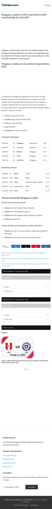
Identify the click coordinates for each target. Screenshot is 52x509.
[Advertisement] (26, 34)
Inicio (3, 11)
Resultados (8, 277)
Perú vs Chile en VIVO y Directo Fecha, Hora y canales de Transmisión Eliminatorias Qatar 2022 (25, 362)
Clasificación (8, 291)
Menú (48, 5)
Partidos (7, 287)
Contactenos (26, 502)
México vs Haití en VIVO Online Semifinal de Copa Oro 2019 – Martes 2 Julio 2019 (25, 265)
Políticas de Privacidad (40, 500)
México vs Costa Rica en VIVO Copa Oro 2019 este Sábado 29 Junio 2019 (25, 259)
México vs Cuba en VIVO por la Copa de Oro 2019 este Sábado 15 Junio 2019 (24, 254)
